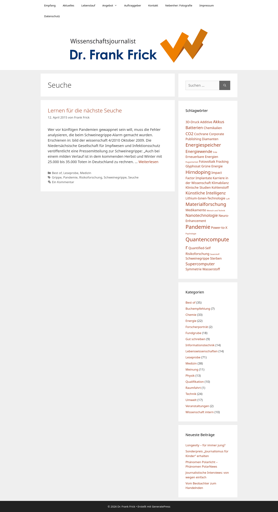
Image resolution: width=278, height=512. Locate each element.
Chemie (191, 315)
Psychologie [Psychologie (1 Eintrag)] (191, 233)
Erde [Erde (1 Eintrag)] (215, 152)
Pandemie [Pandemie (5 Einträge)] (198, 226)
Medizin (85, 173)
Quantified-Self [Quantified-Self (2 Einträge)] (200, 248)
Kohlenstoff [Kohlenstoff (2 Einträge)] (220, 187)
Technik (191, 394)
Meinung (192, 369)
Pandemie (70, 177)
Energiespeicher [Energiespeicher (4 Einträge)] (203, 145)
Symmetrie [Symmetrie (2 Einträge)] (194, 269)
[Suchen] (224, 85)
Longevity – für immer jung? (205, 445)
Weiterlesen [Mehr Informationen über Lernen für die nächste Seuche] (148, 161)
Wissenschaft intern (200, 412)
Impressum (206, 5)
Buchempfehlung (198, 308)
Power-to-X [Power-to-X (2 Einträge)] (219, 227)
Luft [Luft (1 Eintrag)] (228, 198)
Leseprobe (70, 173)
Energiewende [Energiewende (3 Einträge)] (199, 151)
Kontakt (153, 5)
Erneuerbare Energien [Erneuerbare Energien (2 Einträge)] (202, 156)
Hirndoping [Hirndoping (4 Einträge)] (198, 172)
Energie (191, 321)
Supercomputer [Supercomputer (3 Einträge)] (200, 264)
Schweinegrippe (115, 177)
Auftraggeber (132, 5)
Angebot (111, 5)
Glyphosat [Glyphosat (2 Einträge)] (193, 166)
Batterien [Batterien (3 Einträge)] (194, 127)
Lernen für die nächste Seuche (85, 110)
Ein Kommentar (63, 182)
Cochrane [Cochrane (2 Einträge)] (201, 134)
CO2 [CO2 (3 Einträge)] (189, 133)
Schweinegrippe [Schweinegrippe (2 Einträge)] (197, 258)
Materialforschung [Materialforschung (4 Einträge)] (206, 204)
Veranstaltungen (197, 406)
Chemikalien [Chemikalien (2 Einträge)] (213, 128)
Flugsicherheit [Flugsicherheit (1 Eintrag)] (192, 162)
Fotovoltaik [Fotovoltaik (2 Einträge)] (207, 161)
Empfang (50, 5)
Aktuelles (68, 5)
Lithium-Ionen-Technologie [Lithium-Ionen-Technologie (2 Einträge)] (205, 198)
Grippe (57, 177)
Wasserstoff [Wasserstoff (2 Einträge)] (211, 269)
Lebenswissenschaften (202, 351)
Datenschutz (52, 16)
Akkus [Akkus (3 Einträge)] (218, 121)
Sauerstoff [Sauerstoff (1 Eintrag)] (215, 254)
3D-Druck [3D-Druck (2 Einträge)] (192, 122)
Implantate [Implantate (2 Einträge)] (204, 178)
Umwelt (191, 400)
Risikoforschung (90, 177)
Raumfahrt (193, 388)
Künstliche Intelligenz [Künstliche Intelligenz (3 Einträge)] (206, 193)
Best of (57, 173)
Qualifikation (195, 382)
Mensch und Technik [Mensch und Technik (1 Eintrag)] (216, 210)
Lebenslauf (88, 5)
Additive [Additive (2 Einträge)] (206, 122)
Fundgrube (193, 333)
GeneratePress (161, 506)
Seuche (133, 177)
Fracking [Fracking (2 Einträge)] (222, 161)
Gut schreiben (195, 339)
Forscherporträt (197, 327)
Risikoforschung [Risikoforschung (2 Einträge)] (197, 254)
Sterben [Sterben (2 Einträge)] (216, 258)
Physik (190, 375)
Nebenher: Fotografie (178, 5)
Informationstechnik (200, 345)
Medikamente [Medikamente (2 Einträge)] (196, 210)
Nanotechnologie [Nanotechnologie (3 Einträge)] (202, 215)
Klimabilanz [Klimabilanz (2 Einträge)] (220, 183)
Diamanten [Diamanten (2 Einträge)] (210, 139)
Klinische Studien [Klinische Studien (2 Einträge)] (198, 187)
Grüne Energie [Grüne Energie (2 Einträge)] (212, 166)
